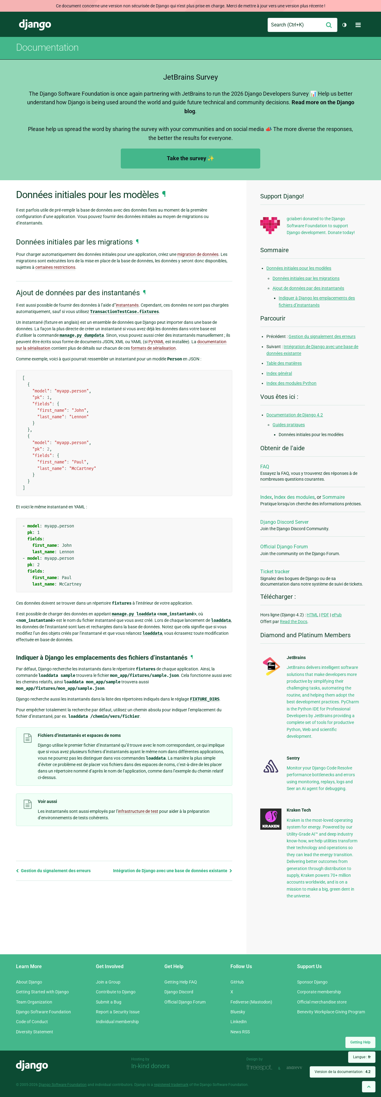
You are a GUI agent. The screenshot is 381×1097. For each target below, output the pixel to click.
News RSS (240, 1031)
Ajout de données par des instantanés (308, 288)
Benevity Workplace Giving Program (331, 1011)
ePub (337, 614)
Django (35, 24)
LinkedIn (238, 1021)
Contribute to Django (116, 991)
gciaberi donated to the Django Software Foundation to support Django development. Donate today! (321, 225)
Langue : (362, 1057)
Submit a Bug (108, 1002)
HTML (312, 614)
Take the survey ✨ (190, 158)
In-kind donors (150, 1066)
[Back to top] (368, 1086)
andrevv (301, 1068)
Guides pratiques (289, 424)
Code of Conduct (32, 1021)
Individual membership (117, 1021)
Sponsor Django (312, 982)
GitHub (237, 982)
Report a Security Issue (117, 1011)
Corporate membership (319, 991)
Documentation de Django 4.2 (294, 414)
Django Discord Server (284, 522)
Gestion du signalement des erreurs (53, 870)
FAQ (264, 467)
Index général (279, 373)
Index (266, 497)
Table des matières (284, 363)
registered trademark (171, 1085)
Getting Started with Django (42, 991)
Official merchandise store (322, 1002)
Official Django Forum (284, 547)
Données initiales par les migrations (306, 278)
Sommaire (333, 497)
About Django (29, 982)
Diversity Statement (34, 1031)
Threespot (260, 1068)
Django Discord (178, 991)
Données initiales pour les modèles (298, 268)
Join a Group (108, 982)
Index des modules (294, 497)
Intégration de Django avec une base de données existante (172, 870)
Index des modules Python (291, 383)
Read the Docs (293, 621)
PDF (325, 614)
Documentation (47, 47)
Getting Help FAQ (180, 982)
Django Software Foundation (43, 1011)
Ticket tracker (274, 571)
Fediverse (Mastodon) (251, 1002)
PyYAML (156, 341)
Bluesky (237, 1011)
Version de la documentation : (343, 1072)
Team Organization (34, 1002)
